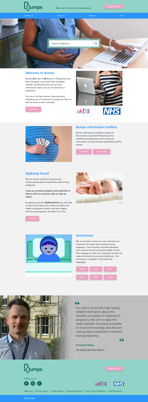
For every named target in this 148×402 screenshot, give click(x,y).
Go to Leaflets (102, 152)
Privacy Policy (42, 391)
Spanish (110, 277)
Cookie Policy (57, 391)
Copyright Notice (74, 391)
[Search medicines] (96, 43)
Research (92, 16)
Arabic (96, 269)
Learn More (33, 109)
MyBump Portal (114, 6)
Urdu (110, 269)
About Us (60, 16)
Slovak (96, 277)
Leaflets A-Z (28, 16)
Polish (82, 277)
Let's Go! (32, 218)
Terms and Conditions (95, 391)
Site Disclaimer (115, 391)
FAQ (121, 16)
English (82, 269)
